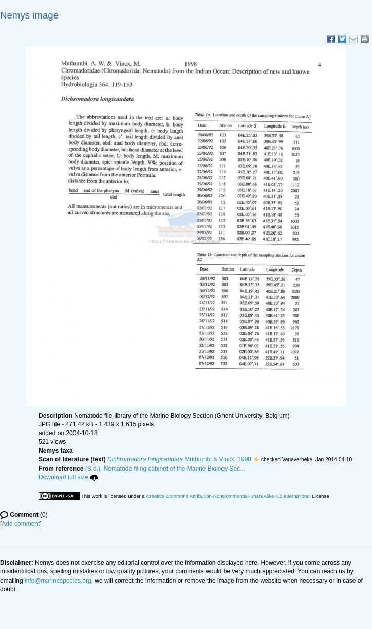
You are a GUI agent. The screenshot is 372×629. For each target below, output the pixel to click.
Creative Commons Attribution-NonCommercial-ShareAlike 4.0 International (228, 496)
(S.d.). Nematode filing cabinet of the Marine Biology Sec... (165, 468)
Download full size (68, 477)
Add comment (21, 523)
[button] (256, 459)
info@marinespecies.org (58, 580)
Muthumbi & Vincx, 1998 (179, 459)
